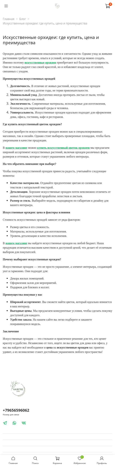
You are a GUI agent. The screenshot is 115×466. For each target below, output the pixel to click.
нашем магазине (16, 147)
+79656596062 (16, 410)
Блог (22, 19)
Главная (8, 19)
